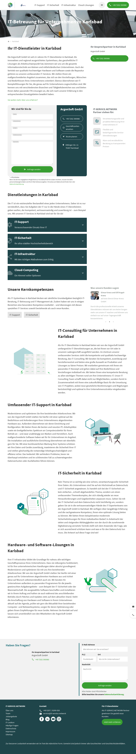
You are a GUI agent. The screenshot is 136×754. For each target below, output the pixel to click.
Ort (99, 654)
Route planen (71, 136)
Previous (88, 305)
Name (14, 114)
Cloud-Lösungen (86, 5)
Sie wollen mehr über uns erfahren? (23, 100)
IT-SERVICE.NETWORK (15, 706)
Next (130, 305)
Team (8, 713)
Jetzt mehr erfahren (112, 722)
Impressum (10, 731)
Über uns (9, 710)
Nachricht (15, 142)
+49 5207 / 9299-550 (49, 710)
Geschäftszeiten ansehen (72, 127)
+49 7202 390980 (103, 58)
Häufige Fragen (12, 725)
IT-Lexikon (10, 722)
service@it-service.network (52, 713)
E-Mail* (15, 128)
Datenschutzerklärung (17, 184)
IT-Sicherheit (53, 5)
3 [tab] (113, 322)
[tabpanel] (109, 305)
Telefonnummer (17, 135)
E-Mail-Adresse (88, 644)
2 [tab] (109, 322)
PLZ (83, 654)
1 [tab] (106, 322)
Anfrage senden (34, 169)
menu (102, 5)
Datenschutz (11, 728)
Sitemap (9, 734)
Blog (7, 719)
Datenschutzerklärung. (114, 694)
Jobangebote (11, 716)
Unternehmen (16, 121)
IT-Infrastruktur (68, 5)
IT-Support (40, 5)
